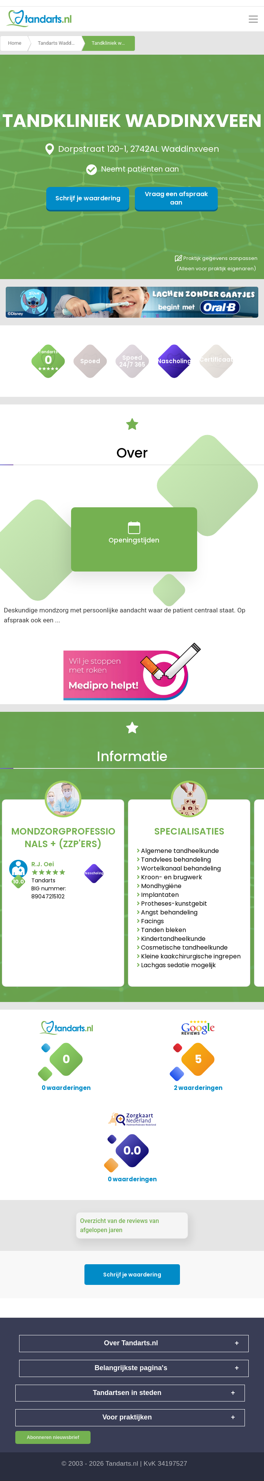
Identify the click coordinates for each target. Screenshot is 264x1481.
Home (14, 43)
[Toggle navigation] (253, 19)
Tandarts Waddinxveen (59, 43)
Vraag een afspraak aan (169, 198)
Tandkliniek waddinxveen (113, 43)
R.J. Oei (42, 864)
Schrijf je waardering (95, 198)
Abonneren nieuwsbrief (53, 1437)
